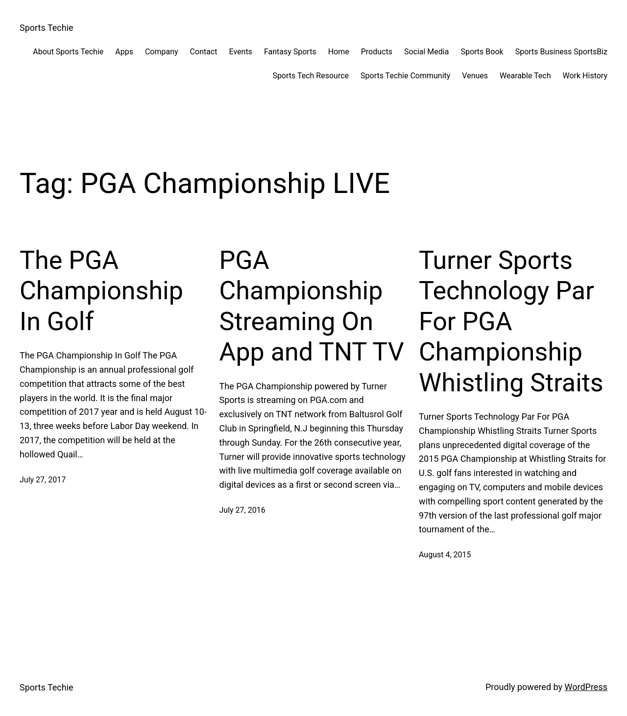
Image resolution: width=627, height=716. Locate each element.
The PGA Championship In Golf (101, 290)
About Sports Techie (68, 51)
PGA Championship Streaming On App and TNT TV (311, 306)
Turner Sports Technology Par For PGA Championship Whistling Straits (511, 321)
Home (338, 51)
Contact (203, 51)
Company (161, 51)
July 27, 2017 (43, 479)
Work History (585, 75)
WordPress (586, 687)
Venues (475, 75)
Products (376, 51)
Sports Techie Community (405, 75)
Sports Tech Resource (310, 75)
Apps (124, 51)
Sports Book (481, 51)
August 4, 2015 (445, 554)
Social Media (426, 51)
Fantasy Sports (290, 51)
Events (240, 51)
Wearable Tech (525, 75)
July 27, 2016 (242, 510)
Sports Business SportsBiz (561, 51)
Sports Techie (46, 28)
